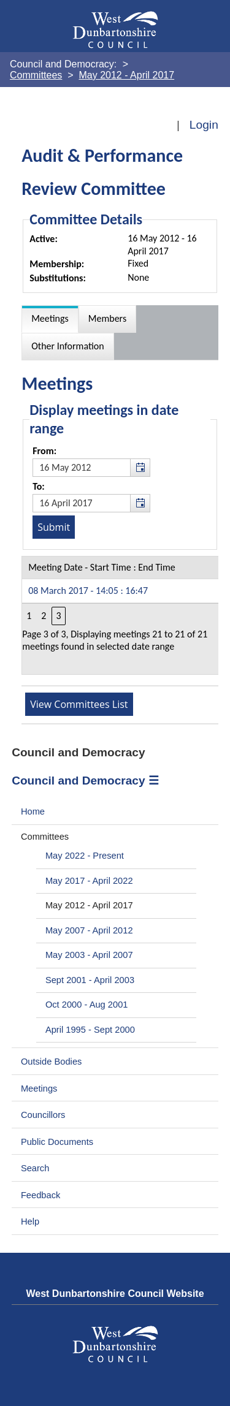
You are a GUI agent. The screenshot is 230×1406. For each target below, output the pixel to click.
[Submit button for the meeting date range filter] (54, 527)
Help (30, 1221)
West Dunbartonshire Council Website (115, 1293)
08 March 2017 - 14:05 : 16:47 (88, 590)
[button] (140, 467)
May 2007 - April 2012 (89, 930)
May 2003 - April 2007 (89, 955)
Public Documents (57, 1142)
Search (35, 1168)
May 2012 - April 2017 (89, 905)
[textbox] (91, 467)
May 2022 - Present (84, 856)
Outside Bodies (51, 1061)
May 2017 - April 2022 (89, 881)
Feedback (40, 1195)
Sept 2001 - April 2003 (89, 980)
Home (33, 811)
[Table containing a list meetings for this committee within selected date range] (120, 615)
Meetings (39, 1088)
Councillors (43, 1115)
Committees (45, 837)
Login (204, 124)
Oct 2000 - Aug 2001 (86, 1004)
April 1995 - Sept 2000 (90, 1030)
